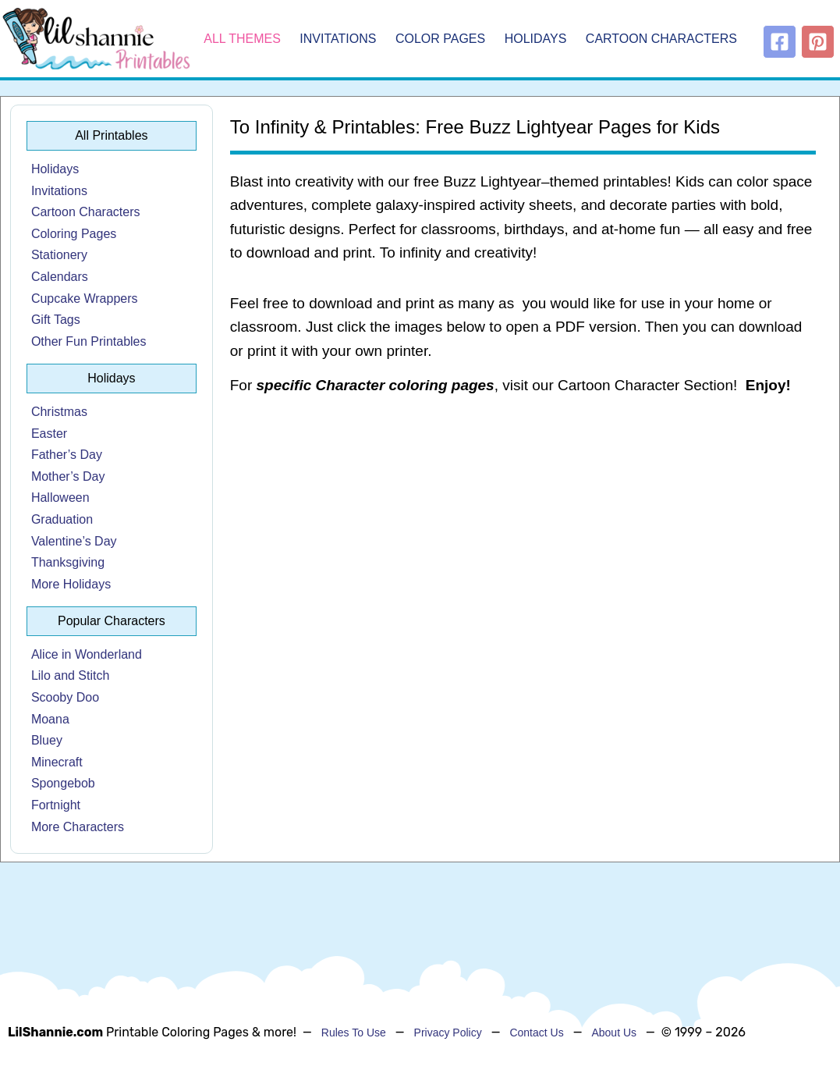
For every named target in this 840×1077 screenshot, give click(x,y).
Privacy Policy (448, 1032)
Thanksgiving (68, 562)
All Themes (242, 38)
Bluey (46, 740)
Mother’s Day (68, 476)
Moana (50, 719)
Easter (49, 433)
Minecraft (57, 762)
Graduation (62, 519)
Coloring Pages (73, 233)
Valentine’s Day (74, 541)
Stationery (59, 254)
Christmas (59, 411)
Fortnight (55, 805)
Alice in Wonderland (86, 654)
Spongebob (63, 783)
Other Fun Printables (89, 341)
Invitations (337, 38)
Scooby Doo (65, 697)
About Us (613, 1032)
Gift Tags (55, 319)
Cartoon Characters (661, 38)
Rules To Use (353, 1032)
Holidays (536, 38)
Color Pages (440, 38)
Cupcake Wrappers (84, 298)
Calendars (59, 276)
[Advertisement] (523, 534)
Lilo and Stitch (70, 675)
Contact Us (536, 1032)
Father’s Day (66, 454)
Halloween (60, 497)
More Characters (77, 827)
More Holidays (71, 584)
